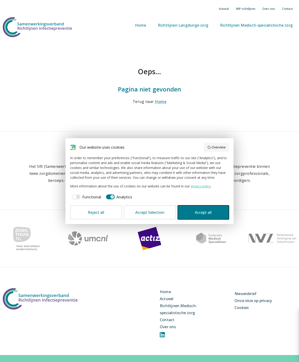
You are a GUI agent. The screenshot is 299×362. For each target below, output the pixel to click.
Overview (216, 147)
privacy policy (201, 186)
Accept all (203, 212)
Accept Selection (149, 212)
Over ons (268, 9)
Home (140, 25)
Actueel (224, 9)
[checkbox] (85, 197)
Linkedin (162, 334)
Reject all (96, 212)
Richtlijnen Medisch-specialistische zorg (256, 25)
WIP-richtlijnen (245, 9)
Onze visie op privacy (253, 300)
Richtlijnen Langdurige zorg (183, 25)
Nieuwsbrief (245, 293)
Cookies (242, 307)
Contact (287, 9)
